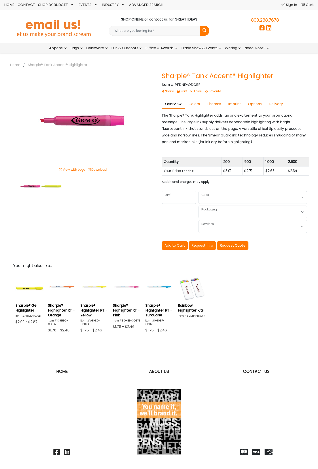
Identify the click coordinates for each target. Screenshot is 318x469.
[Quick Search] (154, 31)
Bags (74, 48)
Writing (231, 48)
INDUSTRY (110, 4)
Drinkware (95, 48)
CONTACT (26, 4)
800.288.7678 (265, 20)
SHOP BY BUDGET (53, 4)
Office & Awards (160, 48)
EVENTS (84, 4)
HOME (9, 4)
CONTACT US (256, 371)
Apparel (56, 48)
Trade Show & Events (199, 48)
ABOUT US (159, 371)
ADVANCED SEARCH (146, 4)
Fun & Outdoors (124, 48)
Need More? (254, 48)
